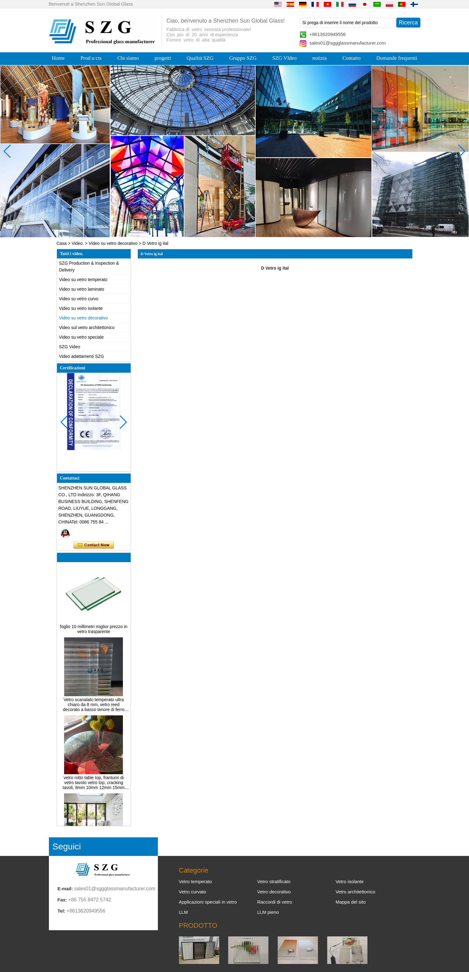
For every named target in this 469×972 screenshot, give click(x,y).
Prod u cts (91, 58)
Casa (62, 243)
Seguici (67, 846)
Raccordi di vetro (274, 902)
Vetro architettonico (355, 891)
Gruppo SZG (242, 58)
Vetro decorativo (274, 891)
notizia (319, 58)
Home (58, 58)
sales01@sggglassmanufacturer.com (348, 43)
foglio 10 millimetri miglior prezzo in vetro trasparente (94, 631)
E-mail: (65, 888)
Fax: (62, 899)
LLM (183, 912)
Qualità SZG (200, 58)
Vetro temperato (195, 881)
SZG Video (69, 346)
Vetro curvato (192, 891)
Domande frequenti (396, 58)
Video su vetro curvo (78, 298)
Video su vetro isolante (81, 308)
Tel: (62, 910)
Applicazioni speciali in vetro (208, 902)
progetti (162, 58)
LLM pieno (268, 912)
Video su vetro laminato (81, 289)
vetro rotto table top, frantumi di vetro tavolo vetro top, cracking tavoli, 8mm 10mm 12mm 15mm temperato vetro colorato (94, 784)
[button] (222, 232)
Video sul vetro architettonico (87, 327)
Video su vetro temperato (83, 279)
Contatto (351, 58)
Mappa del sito (351, 902)
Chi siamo (128, 58)
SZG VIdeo (284, 58)
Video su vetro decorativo (113, 243)
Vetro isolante (350, 881)
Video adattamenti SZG (81, 356)
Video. (78, 243)
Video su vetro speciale (81, 337)
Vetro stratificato (274, 881)
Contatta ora (94, 545)
